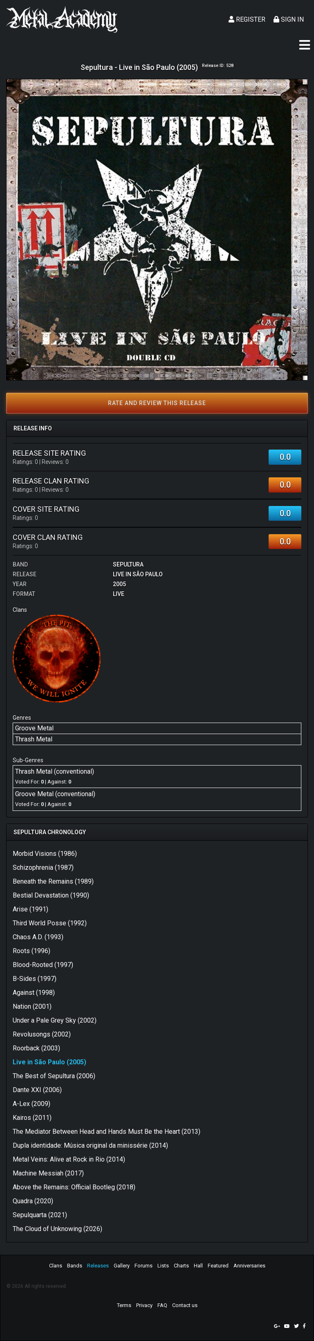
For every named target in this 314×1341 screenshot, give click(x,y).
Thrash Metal (33, 739)
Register (247, 19)
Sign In (289, 19)
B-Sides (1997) (34, 979)
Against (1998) (34, 992)
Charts (181, 1266)
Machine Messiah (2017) (48, 1173)
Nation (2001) (32, 1006)
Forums (144, 1266)
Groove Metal (34, 728)
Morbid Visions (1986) (45, 853)
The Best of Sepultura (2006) (54, 1076)
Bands (74, 1266)
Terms (124, 1305)
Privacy (144, 1305)
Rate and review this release (157, 403)
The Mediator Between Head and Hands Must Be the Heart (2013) (106, 1131)
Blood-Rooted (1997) (43, 965)
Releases (98, 1266)
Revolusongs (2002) (42, 1034)
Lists (163, 1266)
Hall (198, 1266)
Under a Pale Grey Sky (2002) (54, 1020)
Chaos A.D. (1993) (38, 937)
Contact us (184, 1305)
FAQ (162, 1305)
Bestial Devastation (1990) (51, 895)
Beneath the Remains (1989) (53, 881)
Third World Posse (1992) (50, 923)
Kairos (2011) (32, 1118)
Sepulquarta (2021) (40, 1215)
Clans (55, 1266)
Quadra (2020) (33, 1201)
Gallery (122, 1266)
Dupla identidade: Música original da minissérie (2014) (90, 1145)
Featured (218, 1266)
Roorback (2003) (36, 1048)
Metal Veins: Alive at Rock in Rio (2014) (69, 1159)
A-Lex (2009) (31, 1104)
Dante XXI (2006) (37, 1090)
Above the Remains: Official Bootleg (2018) (74, 1187)
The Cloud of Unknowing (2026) (57, 1229)
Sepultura (128, 564)
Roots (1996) (31, 951)
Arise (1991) (30, 909)
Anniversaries (249, 1266)
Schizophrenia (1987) (43, 867)
